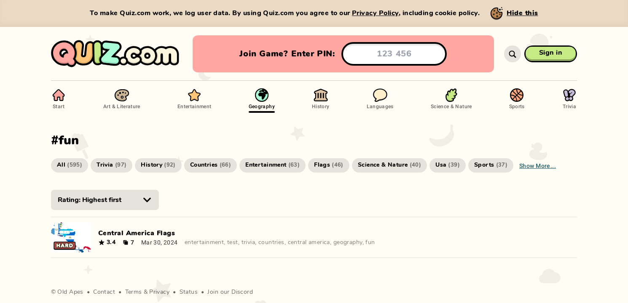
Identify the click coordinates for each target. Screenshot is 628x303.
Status (189, 292)
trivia (248, 242)
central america (309, 242)
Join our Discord (230, 292)
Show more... (537, 166)
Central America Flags (136, 233)
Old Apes (70, 292)
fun (370, 242)
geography (347, 242)
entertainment (204, 242)
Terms (133, 292)
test (232, 242)
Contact (104, 292)
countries (271, 242)
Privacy (159, 292)
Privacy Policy (375, 13)
